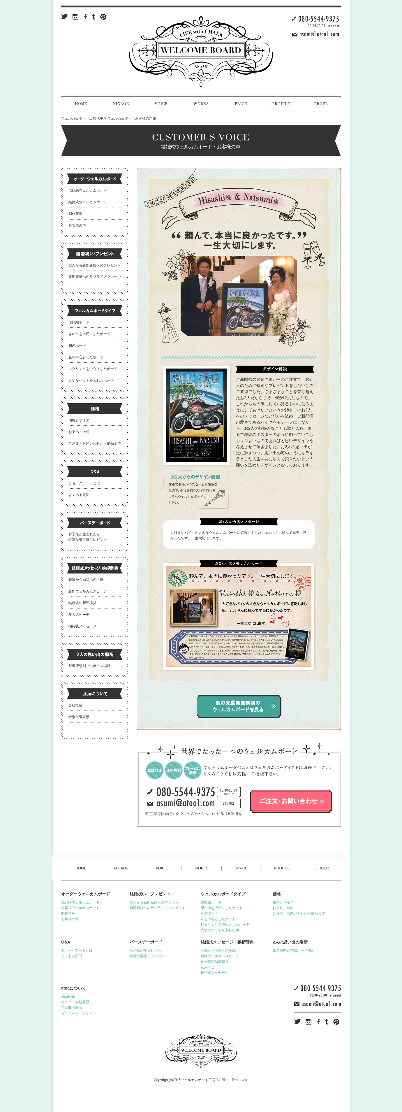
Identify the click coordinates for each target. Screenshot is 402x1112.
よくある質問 (78, 495)
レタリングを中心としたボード (92, 369)
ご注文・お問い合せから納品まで (94, 443)
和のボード (77, 345)
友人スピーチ (78, 615)
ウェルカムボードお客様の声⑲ (131, 118)
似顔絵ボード (78, 322)
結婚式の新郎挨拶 (82, 603)
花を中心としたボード (85, 357)
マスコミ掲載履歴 (75, 1002)
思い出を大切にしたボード (89, 334)
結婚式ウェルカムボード (87, 202)
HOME (81, 868)
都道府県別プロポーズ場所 (89, 666)
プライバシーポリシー (78, 1013)
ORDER (322, 868)
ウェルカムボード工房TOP (82, 118)
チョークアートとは (84, 483)
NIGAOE (121, 868)
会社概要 (75, 705)
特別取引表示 (78, 717)
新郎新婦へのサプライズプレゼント (158, 908)
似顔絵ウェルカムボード (87, 190)
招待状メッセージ (82, 626)
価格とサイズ (78, 420)
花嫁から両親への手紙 (85, 580)
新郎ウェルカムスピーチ (87, 591)
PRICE (241, 868)
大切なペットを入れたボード (91, 380)
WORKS (201, 868)
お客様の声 (77, 225)
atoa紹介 (68, 997)
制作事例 (75, 214)
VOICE (161, 868)
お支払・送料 (78, 432)
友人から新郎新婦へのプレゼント (94, 265)
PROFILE (282, 868)
